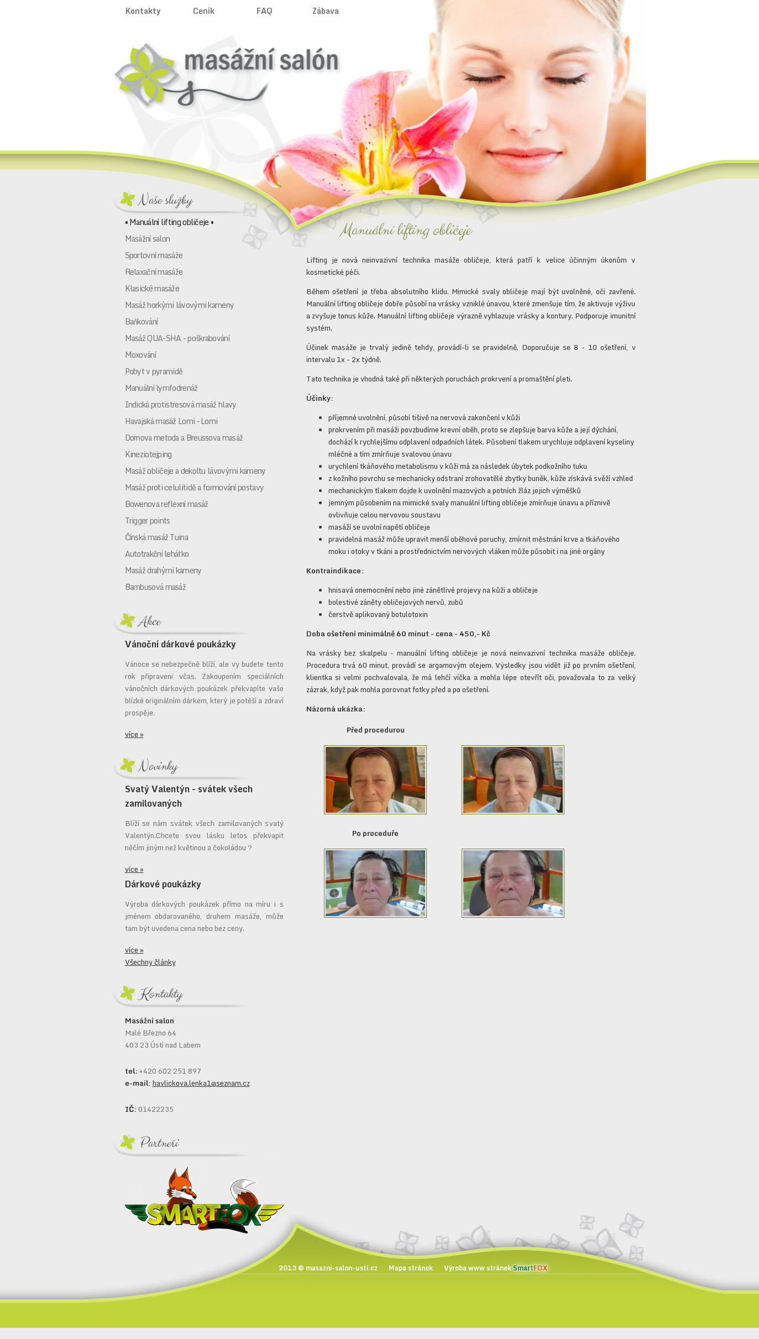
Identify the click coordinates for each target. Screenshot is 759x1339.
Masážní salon (147, 238)
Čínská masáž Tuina (156, 537)
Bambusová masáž (155, 586)
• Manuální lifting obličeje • (169, 222)
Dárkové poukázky (163, 884)
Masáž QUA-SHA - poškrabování (177, 338)
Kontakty (143, 10)
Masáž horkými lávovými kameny (179, 305)
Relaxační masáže (154, 271)
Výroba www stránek (495, 1268)
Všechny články (150, 962)
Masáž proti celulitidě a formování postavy (194, 487)
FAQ (265, 10)
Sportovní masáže (154, 255)
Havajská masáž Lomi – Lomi (171, 421)
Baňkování (141, 321)
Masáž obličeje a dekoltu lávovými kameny (195, 470)
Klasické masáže (152, 288)
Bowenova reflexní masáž (166, 504)
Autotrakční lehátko (157, 553)
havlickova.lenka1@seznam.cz (201, 1083)
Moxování (140, 354)
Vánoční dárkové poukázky (180, 644)
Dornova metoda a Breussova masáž (184, 437)
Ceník (203, 10)
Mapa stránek (411, 1268)
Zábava (325, 10)
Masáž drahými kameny (163, 570)
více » (134, 734)
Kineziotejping (148, 454)
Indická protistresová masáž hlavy (181, 404)
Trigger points (147, 520)
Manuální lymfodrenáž (161, 387)
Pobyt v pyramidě (154, 371)
